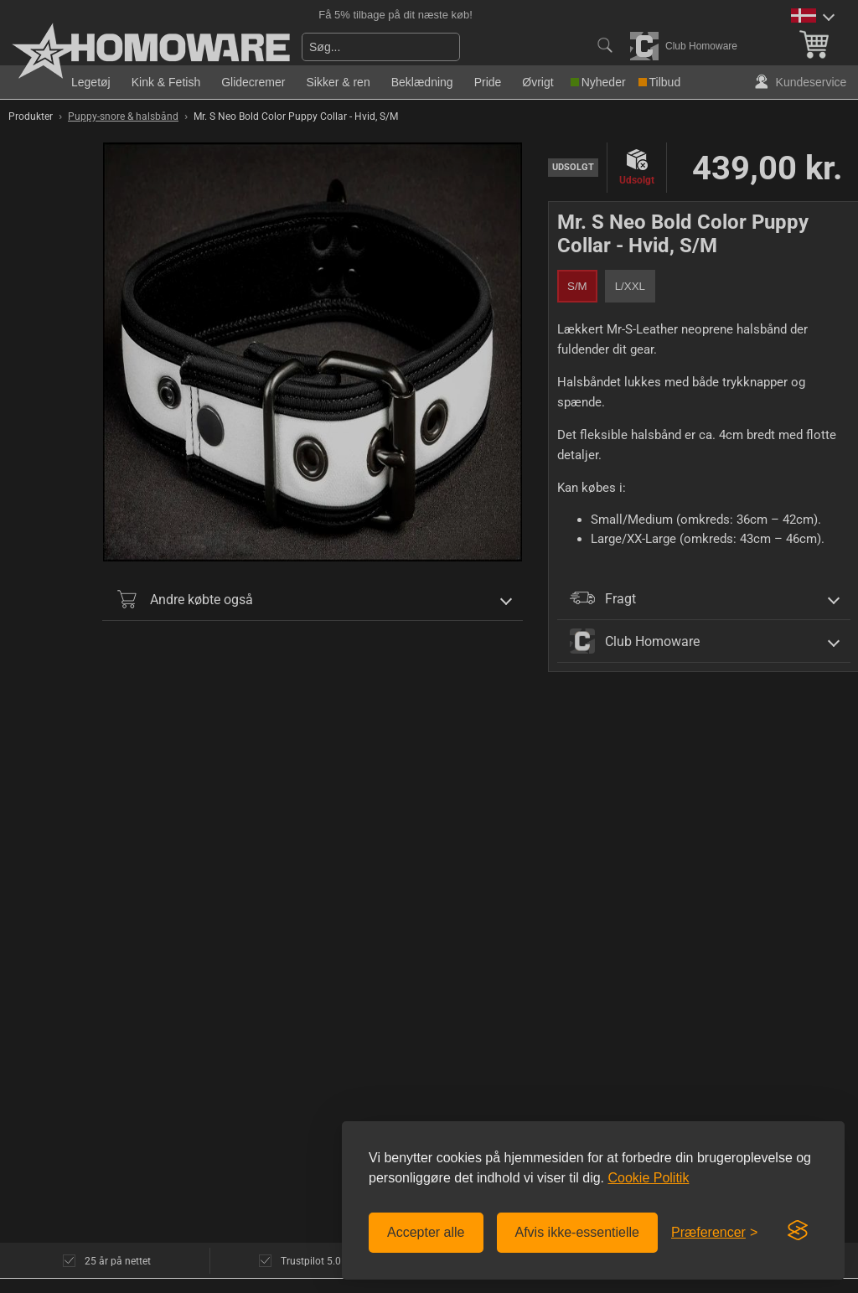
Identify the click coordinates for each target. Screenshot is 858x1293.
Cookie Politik (648, 1178)
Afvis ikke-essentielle (577, 1232)
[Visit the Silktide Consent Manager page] (798, 1231)
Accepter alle (426, 1232)
